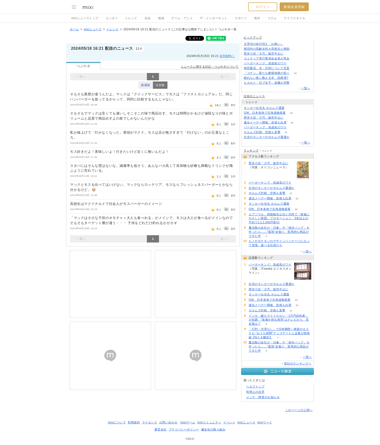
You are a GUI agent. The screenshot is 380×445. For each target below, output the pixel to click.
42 (292, 122)
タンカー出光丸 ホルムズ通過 (264, 108)
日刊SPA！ (227, 56)
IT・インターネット (213, 18)
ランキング (251, 150)
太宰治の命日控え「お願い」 (264, 44)
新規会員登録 (294, 7)
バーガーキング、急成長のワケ (265, 63)
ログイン (263, 7)
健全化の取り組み (213, 429)
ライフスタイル (294, 18)
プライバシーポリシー (184, 429)
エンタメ (112, 18)
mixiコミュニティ (209, 422)
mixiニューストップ (84, 18)
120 (295, 68)
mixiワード (264, 422)
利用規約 (134, 422)
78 (295, 58)
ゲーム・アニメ (182, 18)
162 (289, 44)
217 (292, 63)
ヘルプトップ (255, 386)
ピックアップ (253, 37)
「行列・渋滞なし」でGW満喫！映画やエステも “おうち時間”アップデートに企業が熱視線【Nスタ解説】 (279, 333)
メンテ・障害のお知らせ (263, 397)
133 (294, 78)
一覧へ (305, 88)
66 (295, 49)
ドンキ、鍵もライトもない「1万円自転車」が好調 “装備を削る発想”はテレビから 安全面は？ (279, 320)
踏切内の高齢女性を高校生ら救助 (267, 48)
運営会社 (160, 429)
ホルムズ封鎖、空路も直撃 (262, 132)
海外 (257, 18)
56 (295, 82)
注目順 (160, 85)
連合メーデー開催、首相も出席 (265, 122)
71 (290, 108)
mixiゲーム (187, 422)
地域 (161, 18)
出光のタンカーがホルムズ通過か (267, 137)
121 (295, 137)
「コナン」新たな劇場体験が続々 (267, 73)
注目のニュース (254, 96)
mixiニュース (93, 29)
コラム (272, 18)
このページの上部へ (299, 410)
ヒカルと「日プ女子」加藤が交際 (267, 82)
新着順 (145, 85)
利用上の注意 (255, 392)
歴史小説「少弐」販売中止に (264, 53)
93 (289, 53)
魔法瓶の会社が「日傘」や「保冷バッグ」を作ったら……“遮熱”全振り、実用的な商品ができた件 (279, 232)
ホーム (74, 29)
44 (291, 113)
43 (295, 73)
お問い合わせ (168, 422)
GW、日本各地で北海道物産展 (265, 112)
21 (286, 132)
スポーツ (241, 18)
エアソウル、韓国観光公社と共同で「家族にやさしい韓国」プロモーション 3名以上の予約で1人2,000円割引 (279, 218)
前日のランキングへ (297, 363)
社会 (148, 18)
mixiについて (117, 422)
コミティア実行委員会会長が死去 (267, 58)
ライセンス (149, 422)
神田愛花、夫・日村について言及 (267, 68)
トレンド (131, 18)
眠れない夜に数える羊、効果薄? (266, 78)
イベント (229, 422)
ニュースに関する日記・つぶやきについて (210, 66)
